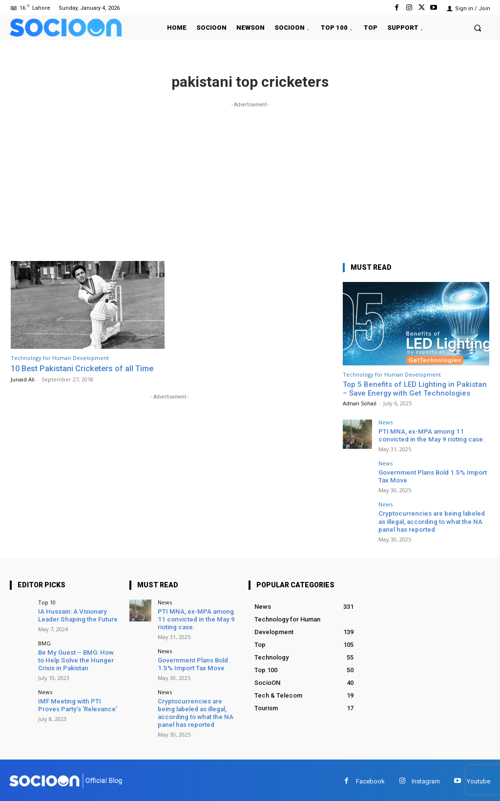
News (385, 422)
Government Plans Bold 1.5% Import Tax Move (192, 663)
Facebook (370, 778)
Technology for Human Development (60, 357)
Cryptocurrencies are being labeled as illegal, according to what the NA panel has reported (430, 520)
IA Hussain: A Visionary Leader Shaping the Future (76, 614)
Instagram (426, 778)
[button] (477, 27)
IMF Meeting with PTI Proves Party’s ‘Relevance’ (76, 703)
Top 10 (47, 601)
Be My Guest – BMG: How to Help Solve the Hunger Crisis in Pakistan (78, 659)
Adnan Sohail (359, 403)
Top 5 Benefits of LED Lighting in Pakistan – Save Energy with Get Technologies (415, 389)
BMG (44, 642)
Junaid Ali (23, 378)
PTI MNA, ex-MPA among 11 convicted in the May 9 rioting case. (429, 435)
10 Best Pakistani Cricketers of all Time (85, 368)
